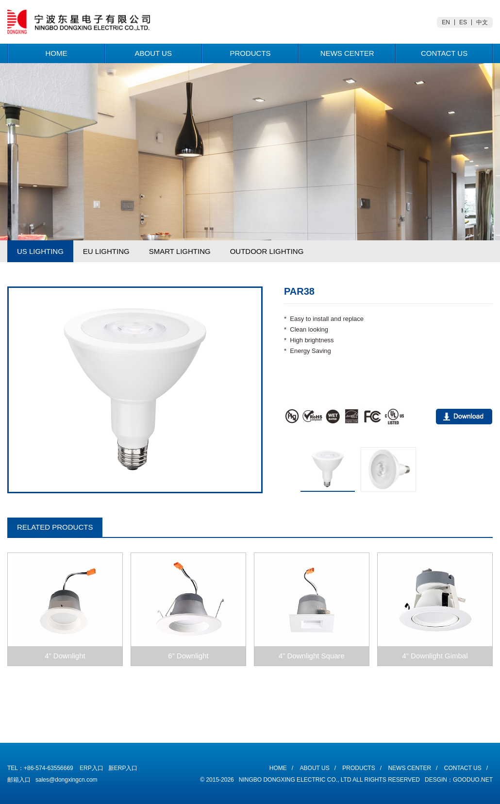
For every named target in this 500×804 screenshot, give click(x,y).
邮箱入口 (19, 779)
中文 (482, 22)
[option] (135, 390)
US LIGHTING (40, 251)
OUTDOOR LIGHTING (267, 251)
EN (446, 22)
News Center (347, 53)
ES (463, 22)
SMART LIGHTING (180, 251)
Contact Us (444, 53)
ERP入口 (91, 768)
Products (250, 53)
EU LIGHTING (106, 251)
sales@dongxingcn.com (66, 779)
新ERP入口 (123, 768)
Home (56, 53)
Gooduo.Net (473, 779)
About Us (152, 53)
